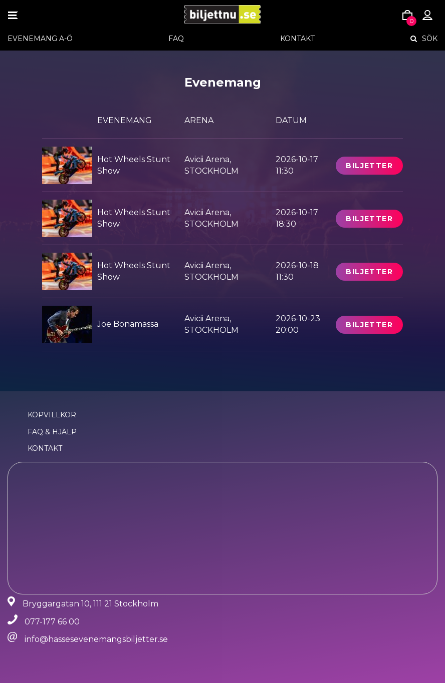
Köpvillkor (52, 414)
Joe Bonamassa (127, 324)
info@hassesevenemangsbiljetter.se (96, 639)
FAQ (176, 38)
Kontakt (297, 38)
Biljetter (369, 165)
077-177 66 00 (52, 621)
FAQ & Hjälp (52, 431)
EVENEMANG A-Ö (40, 38)
